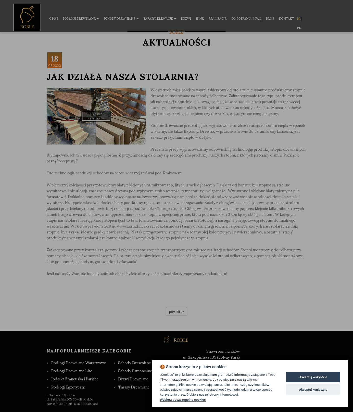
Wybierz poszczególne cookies (183, 399)
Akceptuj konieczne (313, 389)
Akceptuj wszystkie (313, 377)
